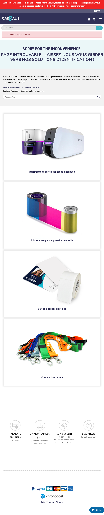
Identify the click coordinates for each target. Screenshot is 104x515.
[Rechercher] (52, 27)
